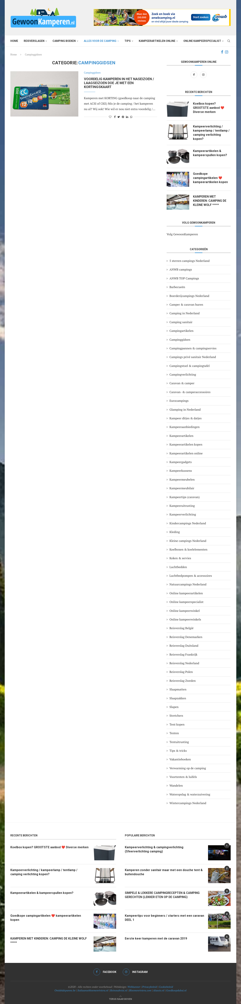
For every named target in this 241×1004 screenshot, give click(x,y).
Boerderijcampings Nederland (189, 296)
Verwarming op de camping (187, 768)
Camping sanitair (180, 322)
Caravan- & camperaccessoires (189, 392)
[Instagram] (226, 52)
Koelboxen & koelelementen (188, 549)
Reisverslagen (34, 40)
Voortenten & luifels (183, 777)
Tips (127, 40)
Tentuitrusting (179, 742)
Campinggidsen (92, 72)
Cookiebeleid (166, 987)
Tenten (174, 733)
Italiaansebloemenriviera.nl (92, 990)
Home (14, 40)
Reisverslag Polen (181, 672)
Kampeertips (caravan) (184, 497)
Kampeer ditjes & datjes (185, 418)
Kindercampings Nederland (187, 523)
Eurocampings (179, 401)
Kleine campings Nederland (187, 541)
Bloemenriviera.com (140, 990)
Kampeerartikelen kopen (185, 445)
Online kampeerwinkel (184, 611)
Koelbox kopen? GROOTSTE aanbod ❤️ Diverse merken (209, 108)
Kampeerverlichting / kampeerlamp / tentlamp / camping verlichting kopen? (211, 133)
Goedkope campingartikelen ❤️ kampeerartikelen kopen (210, 178)
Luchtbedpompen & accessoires (190, 576)
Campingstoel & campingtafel (189, 366)
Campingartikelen (181, 331)
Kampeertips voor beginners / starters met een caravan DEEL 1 (159, 918)
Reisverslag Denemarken (185, 637)
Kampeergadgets (180, 462)
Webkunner (133, 987)
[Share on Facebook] (115, 117)
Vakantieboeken (180, 759)
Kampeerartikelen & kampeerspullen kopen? (210, 153)
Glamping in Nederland (185, 409)
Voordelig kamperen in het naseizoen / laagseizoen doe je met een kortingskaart (119, 83)
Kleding (174, 532)
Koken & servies (180, 558)
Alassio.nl (158, 990)
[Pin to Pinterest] (123, 117)
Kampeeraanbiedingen (184, 427)
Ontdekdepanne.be (65, 990)
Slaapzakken (177, 698)
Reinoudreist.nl (118, 990)
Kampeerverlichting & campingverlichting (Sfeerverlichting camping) (154, 849)
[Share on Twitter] (118, 117)
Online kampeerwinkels (185, 619)
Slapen (173, 707)
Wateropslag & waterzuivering (189, 794)
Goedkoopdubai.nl (176, 990)
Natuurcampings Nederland (187, 584)
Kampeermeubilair (181, 488)
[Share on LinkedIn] (127, 117)
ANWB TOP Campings (184, 278)
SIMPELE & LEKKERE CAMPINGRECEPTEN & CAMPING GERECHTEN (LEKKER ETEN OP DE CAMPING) (162, 895)
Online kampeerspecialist (202, 40)
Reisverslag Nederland (184, 663)
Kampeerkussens (180, 471)
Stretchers (176, 716)
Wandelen (176, 786)
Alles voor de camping (100, 40)
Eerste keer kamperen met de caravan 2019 (156, 938)
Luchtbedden (178, 567)
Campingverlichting (182, 375)
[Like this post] (110, 117)
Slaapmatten (177, 689)
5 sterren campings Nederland (189, 261)
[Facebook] (222, 52)
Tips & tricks (178, 751)
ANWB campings (180, 270)
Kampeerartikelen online (157, 40)
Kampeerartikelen (181, 436)
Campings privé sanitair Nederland (192, 357)
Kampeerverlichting (182, 514)
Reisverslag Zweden (182, 681)
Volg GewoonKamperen (182, 234)
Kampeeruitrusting (182, 506)
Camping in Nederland (184, 313)
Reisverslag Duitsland (183, 646)
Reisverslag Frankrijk (183, 654)
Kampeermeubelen (182, 479)
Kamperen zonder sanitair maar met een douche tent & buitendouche (164, 872)
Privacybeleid (149, 987)
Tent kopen (177, 724)
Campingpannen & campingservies (193, 348)
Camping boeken (64, 40)
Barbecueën (177, 287)
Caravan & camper (181, 383)
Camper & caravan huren (186, 304)
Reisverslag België (181, 628)
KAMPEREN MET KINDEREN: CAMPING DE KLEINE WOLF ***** (210, 201)
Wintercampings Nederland (187, 803)
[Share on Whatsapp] (131, 117)
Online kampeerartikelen (186, 593)
